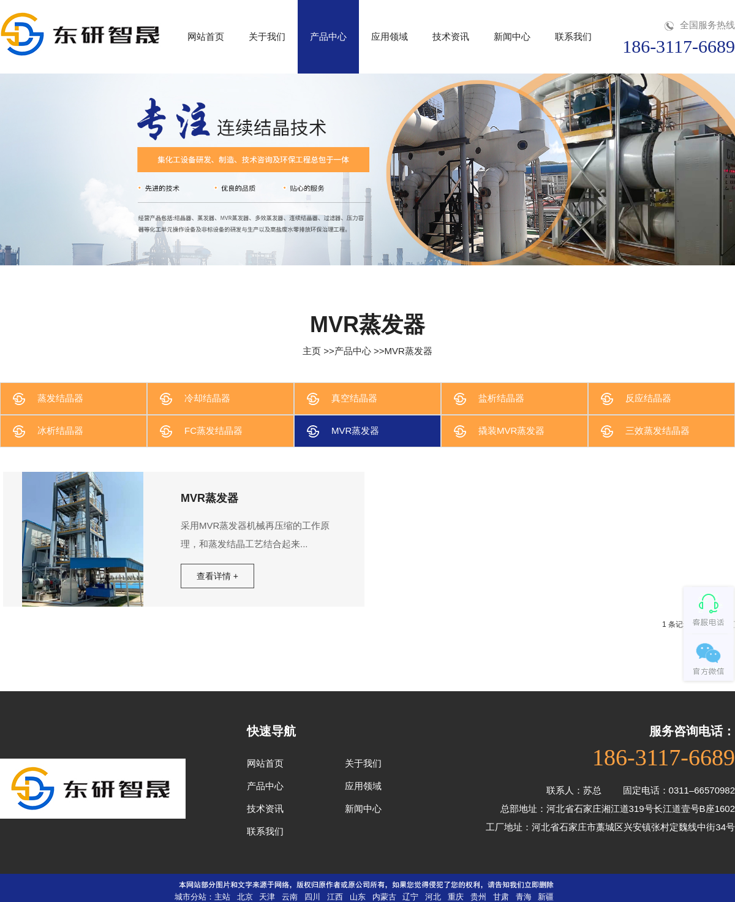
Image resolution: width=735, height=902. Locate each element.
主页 (312, 351)
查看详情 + (217, 576)
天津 (267, 896)
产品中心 (352, 351)
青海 (524, 896)
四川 (312, 896)
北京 (245, 896)
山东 (358, 896)
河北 (433, 896)
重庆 (456, 896)
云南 (290, 896)
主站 (222, 896)
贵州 (478, 896)
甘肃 (501, 896)
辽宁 (410, 896)
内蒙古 (384, 896)
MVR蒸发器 (408, 351)
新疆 (546, 896)
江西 (335, 896)
